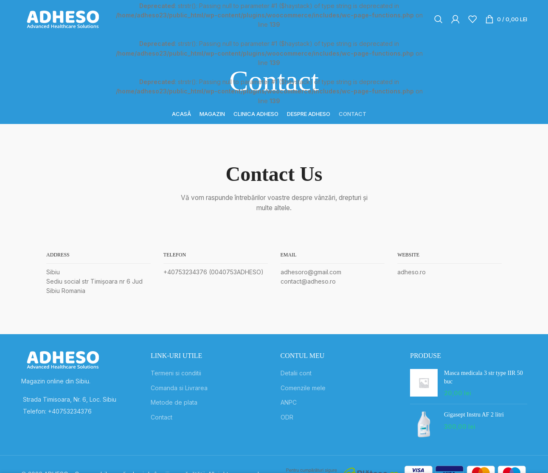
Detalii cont (296, 373)
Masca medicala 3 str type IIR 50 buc (483, 377)
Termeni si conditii (176, 373)
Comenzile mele (303, 387)
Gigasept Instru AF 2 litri (474, 414)
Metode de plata (174, 402)
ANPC (289, 402)
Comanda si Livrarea (179, 387)
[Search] (438, 19)
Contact (161, 417)
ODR (287, 417)
